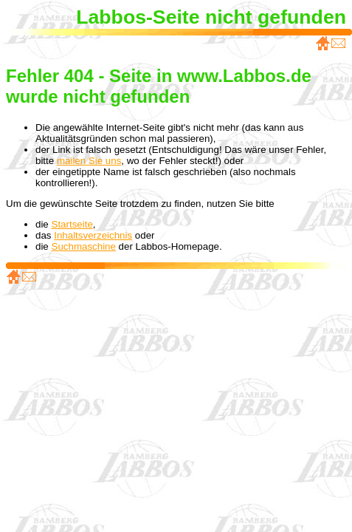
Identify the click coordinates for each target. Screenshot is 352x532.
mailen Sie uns (89, 160)
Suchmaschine (84, 246)
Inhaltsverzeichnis (93, 235)
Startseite (72, 224)
